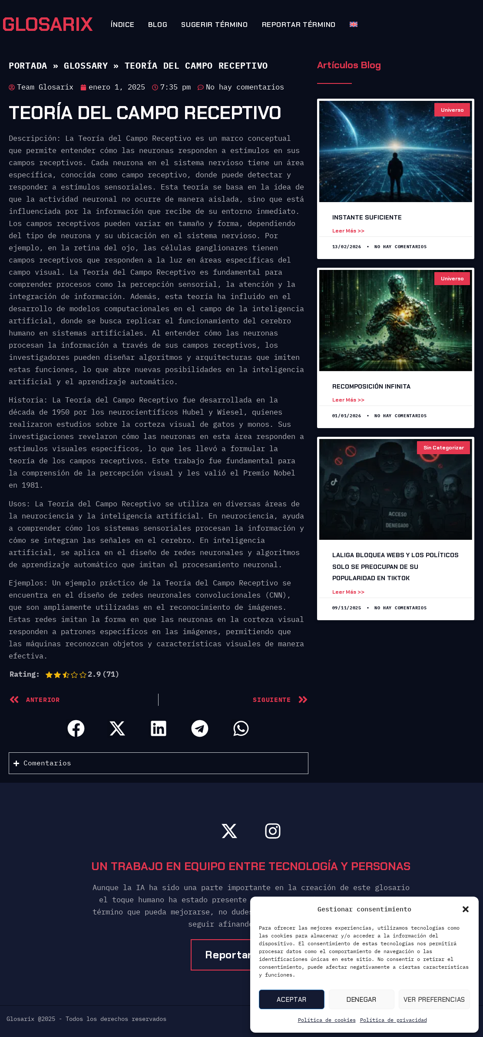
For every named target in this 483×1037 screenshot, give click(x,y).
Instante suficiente (367, 217)
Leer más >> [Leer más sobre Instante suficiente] (348, 230)
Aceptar (291, 999)
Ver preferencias (434, 999)
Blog (157, 24)
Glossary (86, 65)
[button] (465, 909)
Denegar (362, 999)
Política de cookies (327, 1020)
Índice (122, 24)
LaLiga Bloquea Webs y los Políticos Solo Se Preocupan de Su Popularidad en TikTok (395, 566)
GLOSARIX (47, 24)
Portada (28, 65)
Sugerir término (214, 24)
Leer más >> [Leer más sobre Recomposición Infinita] (348, 399)
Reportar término (299, 24)
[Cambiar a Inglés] (350, 24)
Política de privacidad (393, 1020)
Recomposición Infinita (371, 386)
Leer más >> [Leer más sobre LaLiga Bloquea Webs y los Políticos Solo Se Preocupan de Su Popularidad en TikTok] (348, 591)
